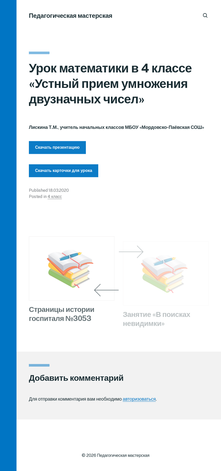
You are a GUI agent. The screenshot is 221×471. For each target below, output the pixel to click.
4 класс (54, 197)
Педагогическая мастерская (70, 15)
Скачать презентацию (57, 148)
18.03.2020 (58, 191)
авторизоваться (139, 399)
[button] (8, 235)
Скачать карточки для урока (63, 171)
